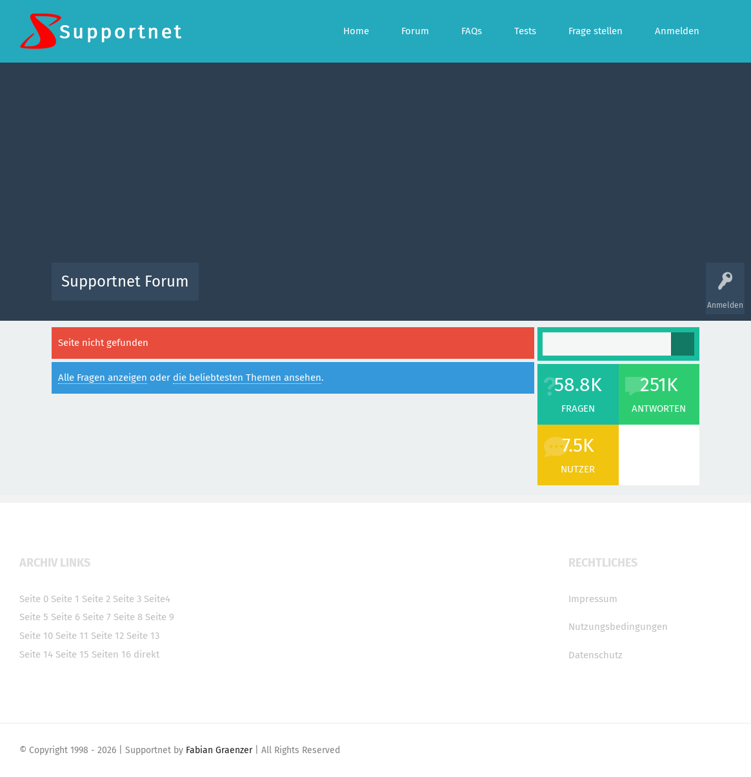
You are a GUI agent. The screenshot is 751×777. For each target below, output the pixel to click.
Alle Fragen (293, 291)
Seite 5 (33, 617)
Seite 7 (97, 617)
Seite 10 (36, 635)
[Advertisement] (376, 166)
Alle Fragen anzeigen (102, 377)
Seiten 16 (111, 654)
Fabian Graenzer (219, 750)
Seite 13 (142, 635)
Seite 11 (71, 635)
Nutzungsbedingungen (618, 626)
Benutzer (536, 291)
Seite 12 (107, 635)
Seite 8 (128, 617)
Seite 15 (72, 654)
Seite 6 (65, 617)
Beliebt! (339, 291)
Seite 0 (33, 599)
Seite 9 (159, 617)
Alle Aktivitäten (235, 291)
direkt (146, 654)
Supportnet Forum (125, 281)
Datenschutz (595, 655)
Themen (445, 291)
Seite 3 (127, 599)
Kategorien (490, 291)
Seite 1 (65, 599)
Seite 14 (36, 654)
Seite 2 (96, 599)
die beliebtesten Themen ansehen (247, 377)
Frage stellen (586, 291)
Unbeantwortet (392, 291)
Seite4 (157, 599)
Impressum (592, 599)
